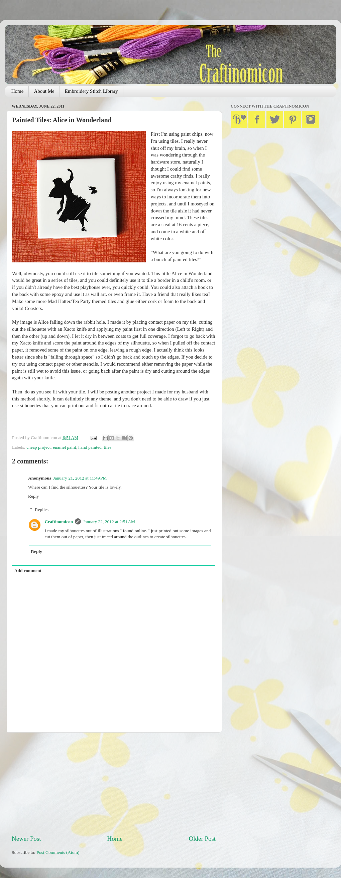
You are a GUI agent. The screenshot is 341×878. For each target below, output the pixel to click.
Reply (33, 496)
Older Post (202, 838)
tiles (107, 447)
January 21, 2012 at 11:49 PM (80, 478)
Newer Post (26, 838)
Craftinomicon (59, 521)
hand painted (89, 447)
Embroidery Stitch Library (91, 91)
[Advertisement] (114, 783)
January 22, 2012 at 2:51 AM (109, 521)
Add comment (27, 570)
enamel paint (64, 447)
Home (17, 91)
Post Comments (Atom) (57, 852)
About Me (44, 91)
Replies (42, 509)
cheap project (38, 447)
